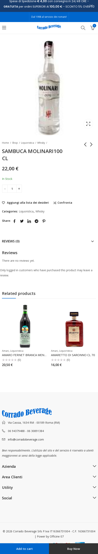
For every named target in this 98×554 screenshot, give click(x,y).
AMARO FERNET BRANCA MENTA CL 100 (30, 355)
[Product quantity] (12, 189)
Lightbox (88, 123)
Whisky (41, 142)
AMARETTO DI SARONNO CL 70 (73, 355)
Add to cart (24, 549)
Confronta (65, 202)
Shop (15, 142)
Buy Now (73, 549)
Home (5, 142)
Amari (5, 351)
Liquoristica (27, 142)
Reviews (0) (11, 241)
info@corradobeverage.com (26, 439)
